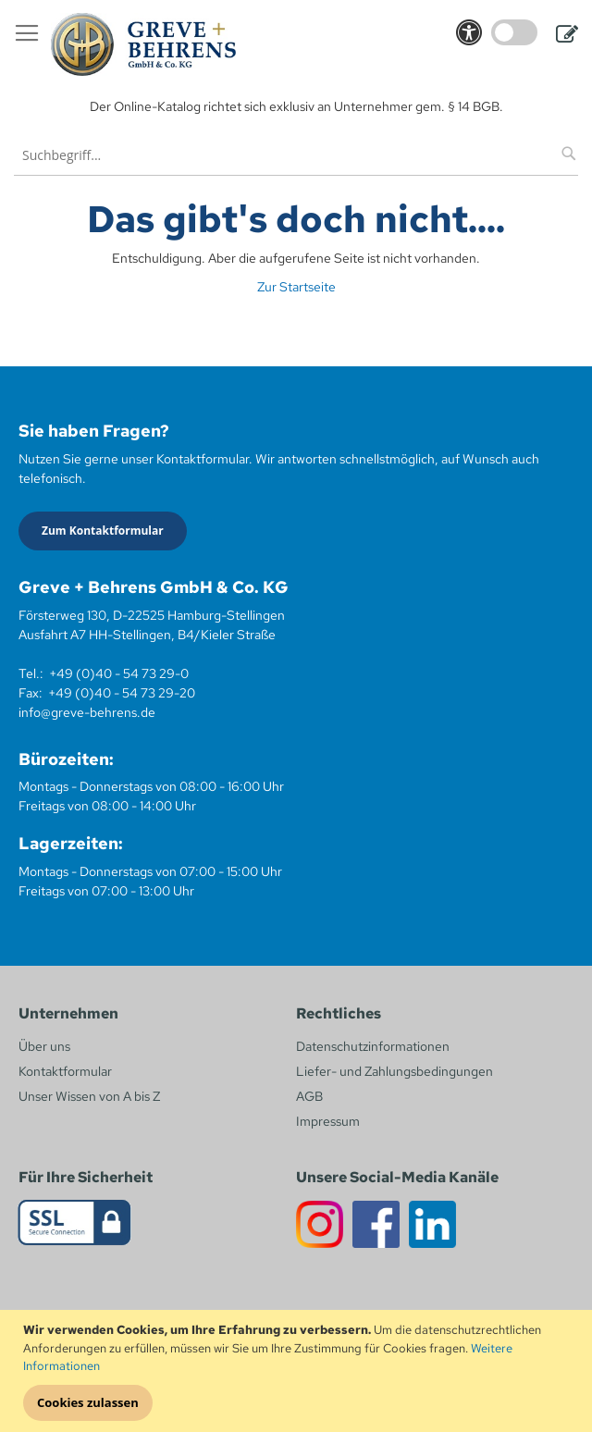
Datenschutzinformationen (373, 1046)
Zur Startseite (296, 286)
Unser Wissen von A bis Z (89, 1096)
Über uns (44, 1046)
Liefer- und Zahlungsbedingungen (394, 1071)
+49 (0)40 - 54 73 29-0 (119, 673)
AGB (309, 1096)
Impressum (328, 1121)
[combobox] (296, 155)
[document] (298, 1371)
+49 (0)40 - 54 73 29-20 (121, 693)
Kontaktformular (65, 1071)
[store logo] (143, 44)
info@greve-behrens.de (86, 712)
